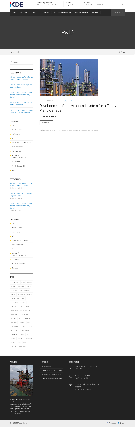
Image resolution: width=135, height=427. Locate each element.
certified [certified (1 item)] (29, 286)
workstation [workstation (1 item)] (22, 346)
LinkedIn (122, 423)
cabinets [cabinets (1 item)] (29, 282)
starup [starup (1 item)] (20, 338)
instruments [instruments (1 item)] (14, 314)
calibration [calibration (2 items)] (21, 286)
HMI (69, 130)
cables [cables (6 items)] (13, 286)
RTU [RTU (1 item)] (27, 334)
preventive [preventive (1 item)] (14, 334)
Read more (45, 123)
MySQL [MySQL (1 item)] (29, 322)
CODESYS (62, 130)
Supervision (16, 162)
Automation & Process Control (51, 370)
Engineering (51, 130)
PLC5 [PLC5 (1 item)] (17, 330)
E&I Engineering (46, 366)
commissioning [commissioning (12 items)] (24, 290)
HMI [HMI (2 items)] (21, 306)
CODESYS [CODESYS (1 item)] (14, 290)
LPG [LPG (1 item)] (20, 318)
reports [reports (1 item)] (22, 334)
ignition (73, 130)
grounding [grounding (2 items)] (14, 306)
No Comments (68, 101)
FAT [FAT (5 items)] (23, 298)
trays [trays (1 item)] (19, 342)
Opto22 (84, 130)
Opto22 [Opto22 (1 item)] (24, 326)
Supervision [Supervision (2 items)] (28, 338)
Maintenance (16, 151)
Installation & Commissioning (22, 143)
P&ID (88, 130)
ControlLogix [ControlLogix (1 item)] (21, 294)
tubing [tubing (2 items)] (25, 342)
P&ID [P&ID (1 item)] (30, 326)
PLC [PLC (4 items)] (12, 330)
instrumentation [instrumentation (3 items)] (25, 310)
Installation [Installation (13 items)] (14, 310)
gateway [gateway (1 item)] (22, 302)
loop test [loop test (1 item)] (13, 318)
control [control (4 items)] (13, 294)
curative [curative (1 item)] (29, 294)
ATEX (13, 126)
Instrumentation (17, 147)
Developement (44, 130)
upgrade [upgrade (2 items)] (13, 346)
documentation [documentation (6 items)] (15, 298)
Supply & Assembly (18, 166)
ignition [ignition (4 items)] (27, 306)
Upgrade (15, 170)
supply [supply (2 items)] (13, 342)
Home (12, 52)
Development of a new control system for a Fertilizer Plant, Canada (80, 108)
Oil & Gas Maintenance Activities (51, 379)
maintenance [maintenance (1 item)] (27, 318)
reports (96, 130)
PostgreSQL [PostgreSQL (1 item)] (25, 330)
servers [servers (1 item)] (13, 338)
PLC (92, 130)
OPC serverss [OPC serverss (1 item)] (15, 326)
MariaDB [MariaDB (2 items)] (14, 322)
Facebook (112, 423)
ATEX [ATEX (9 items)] (23, 282)
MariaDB (78, 130)
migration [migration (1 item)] (22, 322)
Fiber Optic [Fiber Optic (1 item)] (14, 302)
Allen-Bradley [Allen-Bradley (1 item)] (15, 282)
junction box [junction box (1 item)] (24, 314)
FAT (66, 130)
